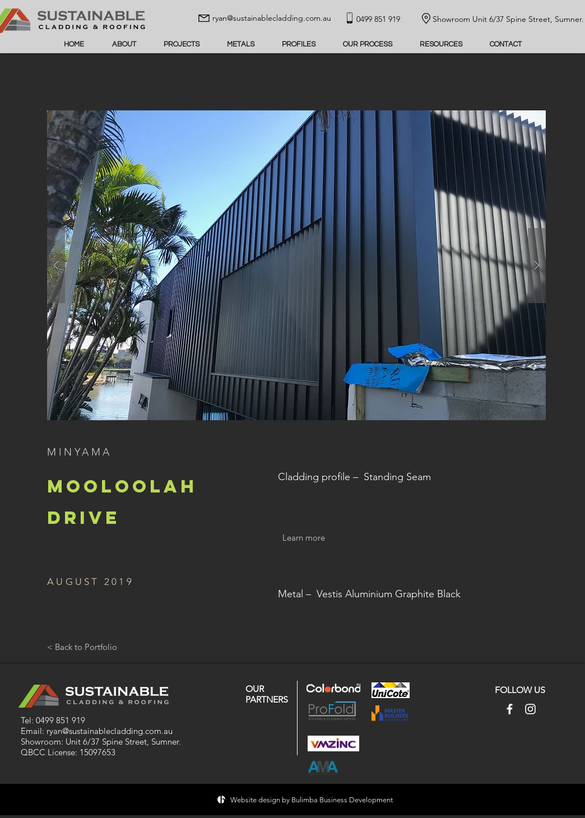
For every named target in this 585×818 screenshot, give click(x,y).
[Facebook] (510, 709)
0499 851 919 (60, 720)
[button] (296, 265)
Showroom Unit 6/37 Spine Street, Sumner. (508, 19)
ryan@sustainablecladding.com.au (271, 18)
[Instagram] (530, 709)
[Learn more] (303, 537)
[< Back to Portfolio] (82, 647)
